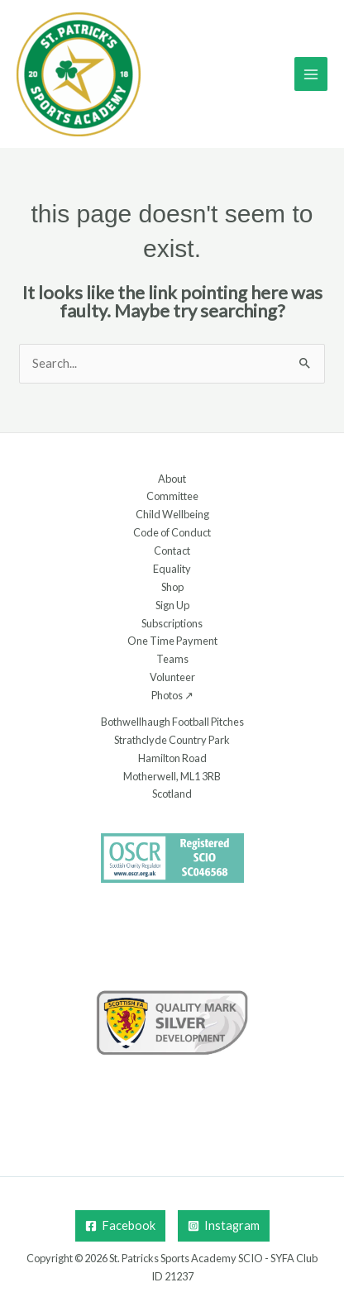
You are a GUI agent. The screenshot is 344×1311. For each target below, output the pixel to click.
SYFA (282, 1258)
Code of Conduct (172, 532)
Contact (172, 550)
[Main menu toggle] (310, 73)
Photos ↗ (172, 695)
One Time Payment (172, 640)
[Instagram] (224, 1226)
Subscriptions (172, 623)
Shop (172, 587)
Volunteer (172, 677)
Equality (172, 568)
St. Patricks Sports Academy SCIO (186, 1258)
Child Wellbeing (172, 514)
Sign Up (172, 605)
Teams (172, 658)
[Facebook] (120, 1226)
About (172, 478)
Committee (172, 496)
